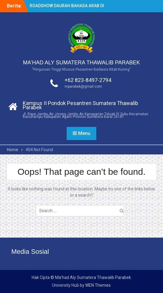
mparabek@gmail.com (83, 86)
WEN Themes (98, 285)
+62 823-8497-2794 (88, 80)
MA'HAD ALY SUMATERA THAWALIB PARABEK (81, 63)
